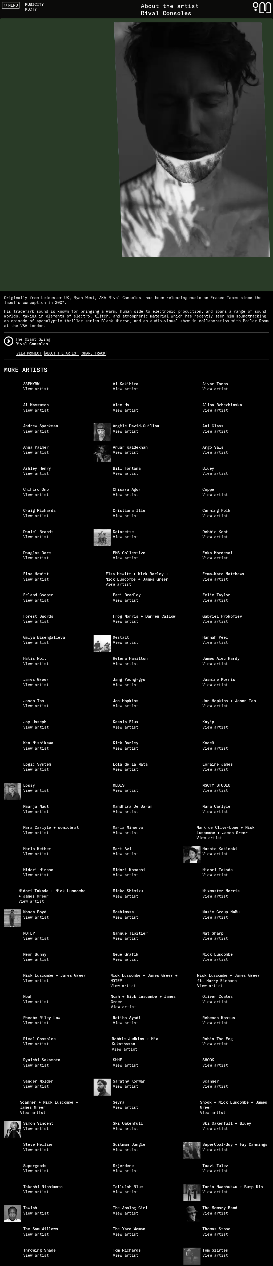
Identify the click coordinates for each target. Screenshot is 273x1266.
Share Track (93, 353)
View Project (29, 353)
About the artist (61, 353)
